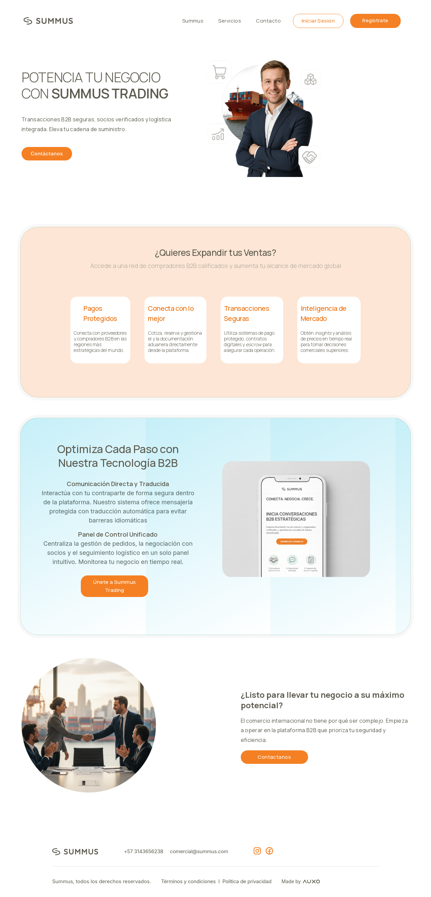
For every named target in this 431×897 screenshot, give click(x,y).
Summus (193, 20)
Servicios (229, 20)
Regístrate (375, 20)
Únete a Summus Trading (114, 586)
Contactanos (274, 756)
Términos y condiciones (188, 881)
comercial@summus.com (199, 851)
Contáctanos (47, 153)
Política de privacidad (246, 881)
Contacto (268, 20)
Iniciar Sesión (318, 20)
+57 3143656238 (143, 851)
